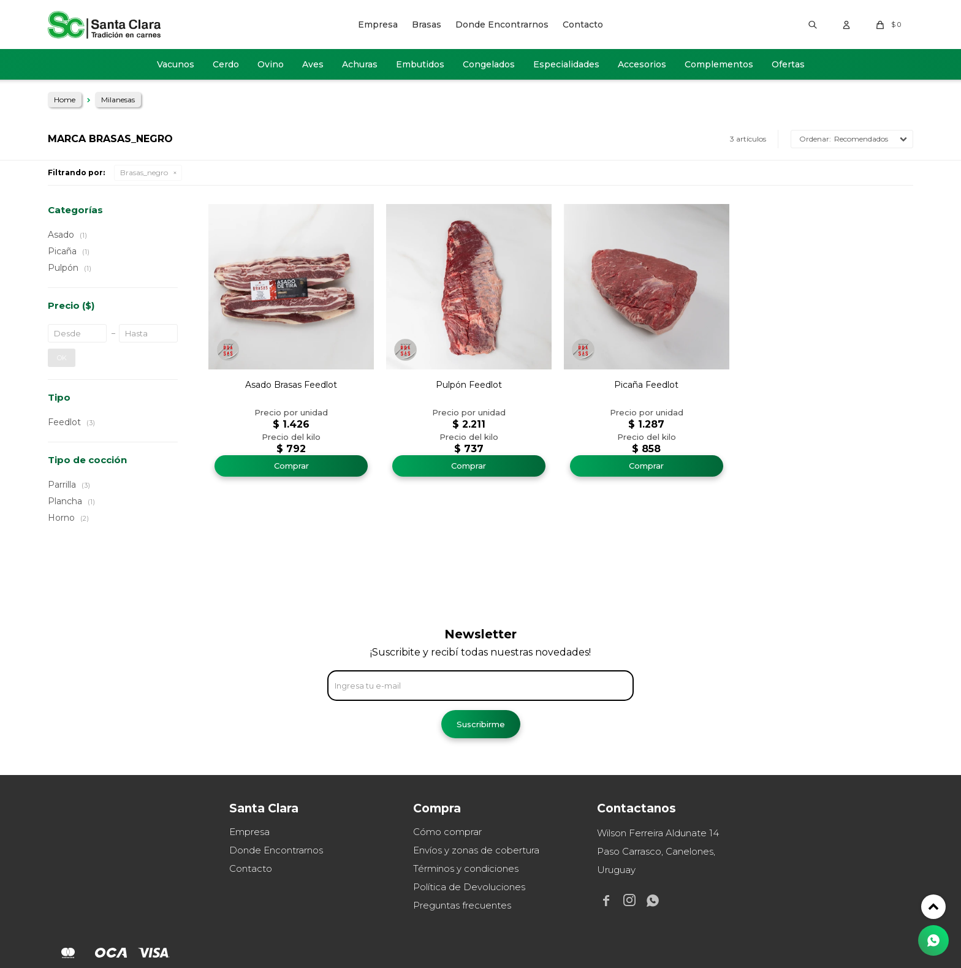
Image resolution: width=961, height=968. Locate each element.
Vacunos (175, 64)
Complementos (719, 64)
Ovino (270, 64)
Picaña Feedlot (646, 384)
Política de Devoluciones (469, 887)
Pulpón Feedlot (469, 384)
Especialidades (566, 64)
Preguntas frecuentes (462, 905)
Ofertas (788, 64)
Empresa (378, 24)
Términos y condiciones (465, 868)
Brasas (426, 24)
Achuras (360, 64)
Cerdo (226, 64)
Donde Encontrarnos (502, 24)
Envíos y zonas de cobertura (476, 850)
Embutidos (420, 64)
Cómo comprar (447, 832)
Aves (313, 64)
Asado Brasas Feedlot (291, 384)
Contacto (583, 24)
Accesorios (642, 64)
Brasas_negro (144, 172)
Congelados (489, 64)
